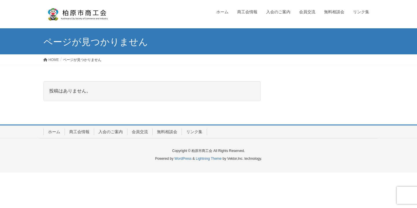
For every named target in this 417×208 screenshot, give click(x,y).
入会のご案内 (110, 131)
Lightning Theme (209, 159)
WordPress (182, 159)
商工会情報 (79, 131)
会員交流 (140, 131)
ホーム (54, 131)
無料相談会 (167, 131)
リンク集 (194, 131)
